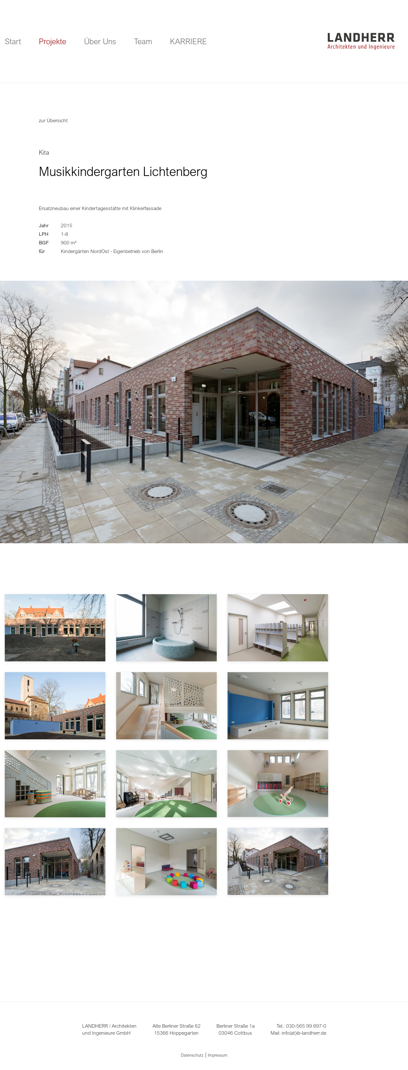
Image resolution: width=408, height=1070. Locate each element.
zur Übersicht (53, 120)
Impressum (218, 1055)
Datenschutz (192, 1055)
